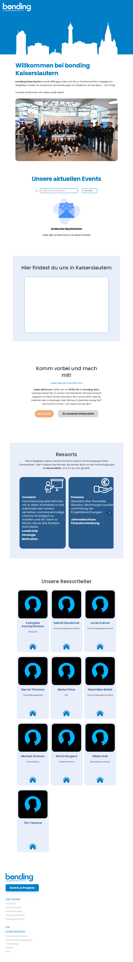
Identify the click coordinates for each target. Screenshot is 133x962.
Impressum (67, 954)
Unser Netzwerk (114, 911)
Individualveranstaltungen (86, 915)
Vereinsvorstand (114, 915)
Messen (49, 906)
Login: (50, 939)
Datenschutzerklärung (84, 954)
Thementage (79, 920)
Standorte (111, 906)
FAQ (75, 929)
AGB (98, 954)
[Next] (110, 515)
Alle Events (89, 197)
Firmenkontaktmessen (84, 911)
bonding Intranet (54, 941)
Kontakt (77, 924)
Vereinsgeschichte (115, 924)
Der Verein (113, 901)
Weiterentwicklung (115, 920)
